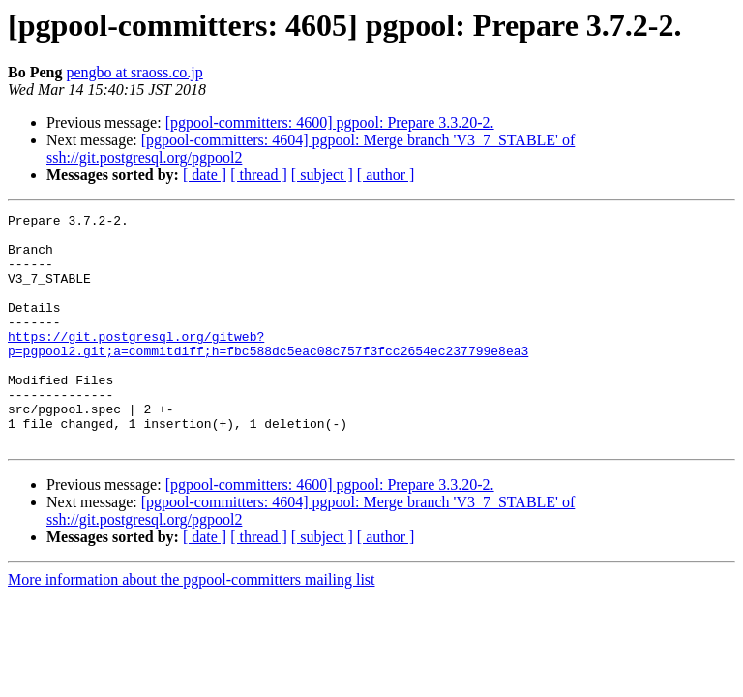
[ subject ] (322, 175)
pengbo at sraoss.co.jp (134, 72)
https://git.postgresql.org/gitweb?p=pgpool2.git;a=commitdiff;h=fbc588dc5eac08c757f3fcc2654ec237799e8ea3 (268, 370)
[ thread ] (258, 175)
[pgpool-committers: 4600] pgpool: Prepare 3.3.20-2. (329, 122)
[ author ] (386, 175)
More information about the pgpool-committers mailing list (191, 626)
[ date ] (204, 175)
